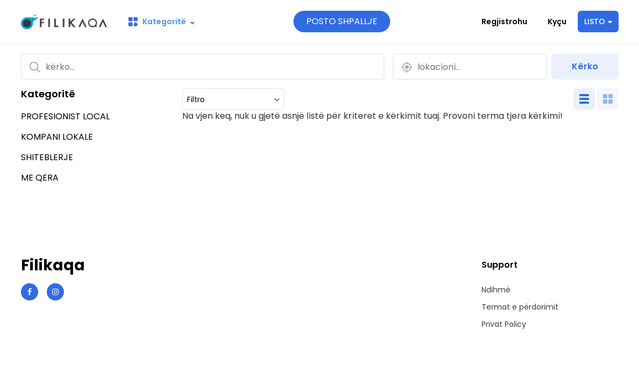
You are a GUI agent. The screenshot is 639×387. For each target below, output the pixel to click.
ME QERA (40, 177)
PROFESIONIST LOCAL (65, 116)
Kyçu (557, 21)
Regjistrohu (504, 21)
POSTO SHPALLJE (341, 21)
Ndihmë (496, 289)
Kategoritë (161, 21)
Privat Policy (504, 324)
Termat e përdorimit (520, 307)
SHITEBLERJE (47, 157)
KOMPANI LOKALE (57, 137)
